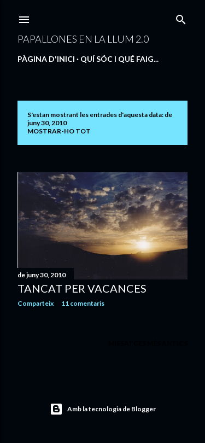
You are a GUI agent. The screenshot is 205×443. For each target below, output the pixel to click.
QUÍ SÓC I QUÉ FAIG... (119, 58)
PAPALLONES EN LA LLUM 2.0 (83, 39)
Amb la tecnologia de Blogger (103, 409)
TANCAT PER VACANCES (82, 288)
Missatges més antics (148, 343)
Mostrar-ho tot (59, 131)
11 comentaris (82, 303)
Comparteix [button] (35, 303)
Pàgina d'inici (46, 58)
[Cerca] (181, 17)
